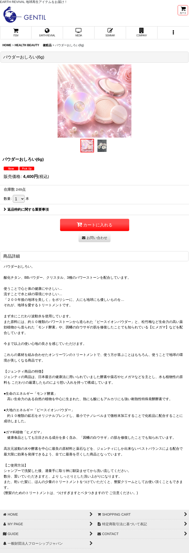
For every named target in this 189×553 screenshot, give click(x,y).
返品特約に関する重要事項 (26, 209)
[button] (173, 33)
